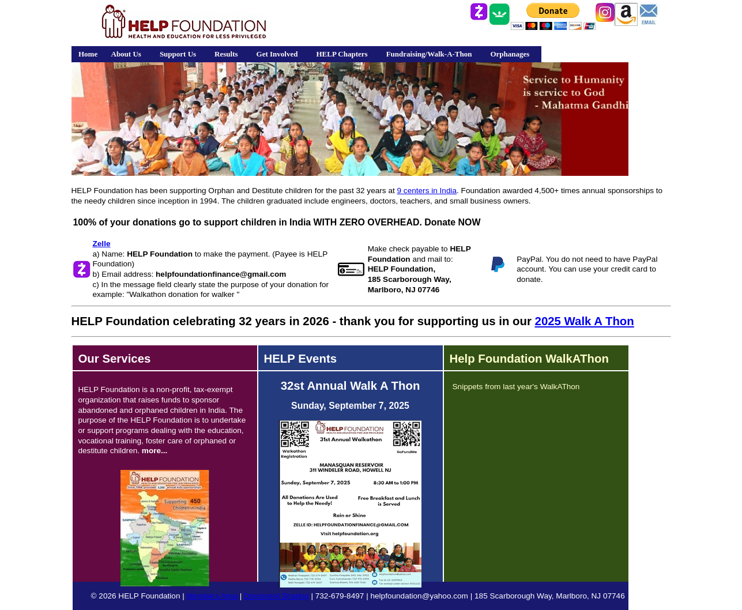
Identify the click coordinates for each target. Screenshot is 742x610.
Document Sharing (276, 596)
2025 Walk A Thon (584, 321)
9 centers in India (427, 190)
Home (88, 54)
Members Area (212, 596)
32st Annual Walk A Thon (350, 385)
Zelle (102, 243)
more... (155, 450)
